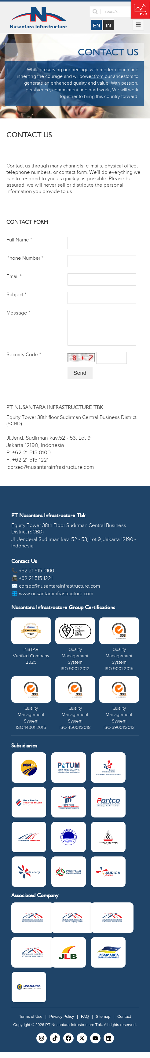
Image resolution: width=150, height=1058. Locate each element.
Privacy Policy (61, 1022)
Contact (124, 1022)
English (96, 25)
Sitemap (103, 1022)
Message (18, 313)
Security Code (23, 361)
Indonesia (108, 25)
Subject (16, 295)
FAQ (85, 1022)
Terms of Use (30, 1022)
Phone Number (24, 258)
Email (14, 276)
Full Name (19, 240)
